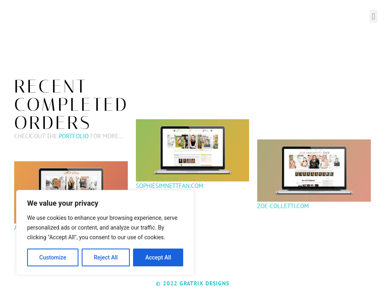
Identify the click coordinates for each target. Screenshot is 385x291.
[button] (373, 16)
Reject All (106, 257)
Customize (52, 257)
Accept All (158, 257)
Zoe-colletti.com (283, 206)
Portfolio (74, 136)
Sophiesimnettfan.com (169, 186)
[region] (105, 232)
